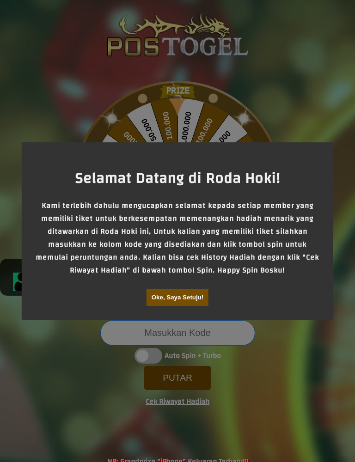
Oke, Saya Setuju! (178, 297)
